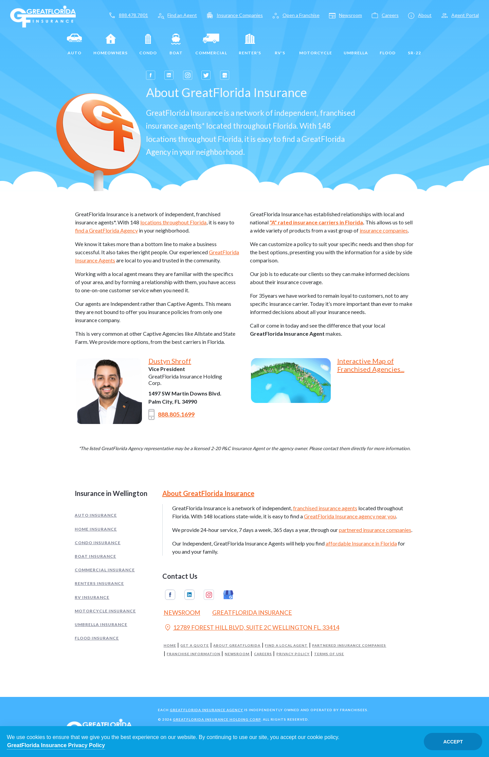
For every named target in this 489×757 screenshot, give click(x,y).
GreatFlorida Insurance (252, 612)
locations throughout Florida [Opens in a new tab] (173, 222)
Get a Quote (194, 645)
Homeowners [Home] (110, 44)
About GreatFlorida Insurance (208, 493)
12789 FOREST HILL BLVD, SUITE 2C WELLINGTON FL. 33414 (251, 628)
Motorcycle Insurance (105, 610)
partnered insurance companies (375, 530)
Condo (148, 44)
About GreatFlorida (236, 645)
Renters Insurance (99, 583)
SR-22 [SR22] (414, 44)
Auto (74, 44)
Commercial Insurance (105, 569)
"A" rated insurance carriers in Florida (316, 222)
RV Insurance (92, 597)
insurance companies (384, 230)
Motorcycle (315, 44)
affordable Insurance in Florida (361, 543)
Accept (453, 741)
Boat (176, 44)
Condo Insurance (98, 542)
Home (170, 645)
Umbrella (356, 44)
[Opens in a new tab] (150, 75)
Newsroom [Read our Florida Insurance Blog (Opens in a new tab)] (182, 612)
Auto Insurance (96, 515)
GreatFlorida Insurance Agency (206, 710)
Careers (263, 654)
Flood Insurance (97, 638)
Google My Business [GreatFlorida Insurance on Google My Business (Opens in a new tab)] (228, 595)
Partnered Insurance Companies (349, 645)
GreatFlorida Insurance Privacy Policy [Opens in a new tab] (56, 745)
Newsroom (237, 654)
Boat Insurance (95, 556)
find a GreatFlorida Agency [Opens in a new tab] (106, 230)
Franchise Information (193, 654)
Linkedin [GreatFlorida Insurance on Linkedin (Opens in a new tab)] (189, 595)
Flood (388, 44)
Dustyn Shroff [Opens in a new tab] (169, 361)
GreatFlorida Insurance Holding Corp (217, 719)
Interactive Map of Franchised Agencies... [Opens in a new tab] (370, 365)
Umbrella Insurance (101, 624)
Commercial (211, 44)
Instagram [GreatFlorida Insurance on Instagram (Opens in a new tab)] (209, 595)
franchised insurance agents (325, 508)
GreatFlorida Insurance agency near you (350, 516)
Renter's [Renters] (250, 44)
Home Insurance (96, 529)
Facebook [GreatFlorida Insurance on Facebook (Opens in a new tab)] (170, 595)
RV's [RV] (280, 44)
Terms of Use (329, 654)
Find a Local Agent (286, 645)
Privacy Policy (293, 654)
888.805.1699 (171, 414)
